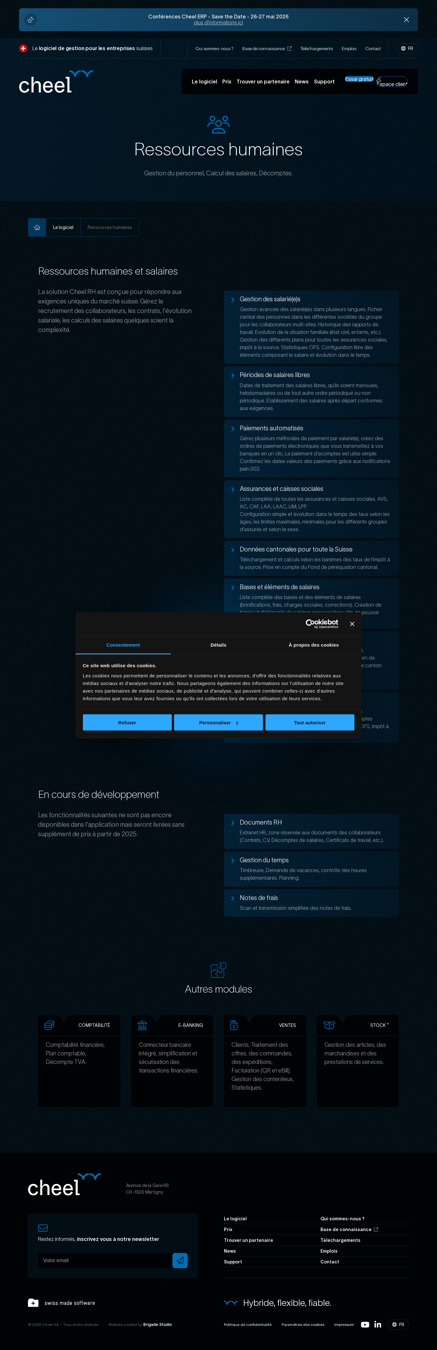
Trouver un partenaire (263, 81)
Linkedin (377, 1324)
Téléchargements (316, 48)
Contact (373, 48)
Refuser (127, 722)
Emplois (349, 48)
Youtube (365, 1324)
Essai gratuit (359, 79)
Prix (227, 81)
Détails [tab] (218, 644)
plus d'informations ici (218, 22)
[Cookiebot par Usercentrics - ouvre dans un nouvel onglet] (310, 624)
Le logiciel (204, 81)
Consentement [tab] (123, 644)
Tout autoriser (310, 722)
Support (324, 81)
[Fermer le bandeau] (352, 624)
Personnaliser (218, 722)
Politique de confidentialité (248, 1324)
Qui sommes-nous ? (214, 48)
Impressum (344, 1324)
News (302, 81)
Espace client (392, 81)
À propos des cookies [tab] (314, 644)
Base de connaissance (267, 48)
